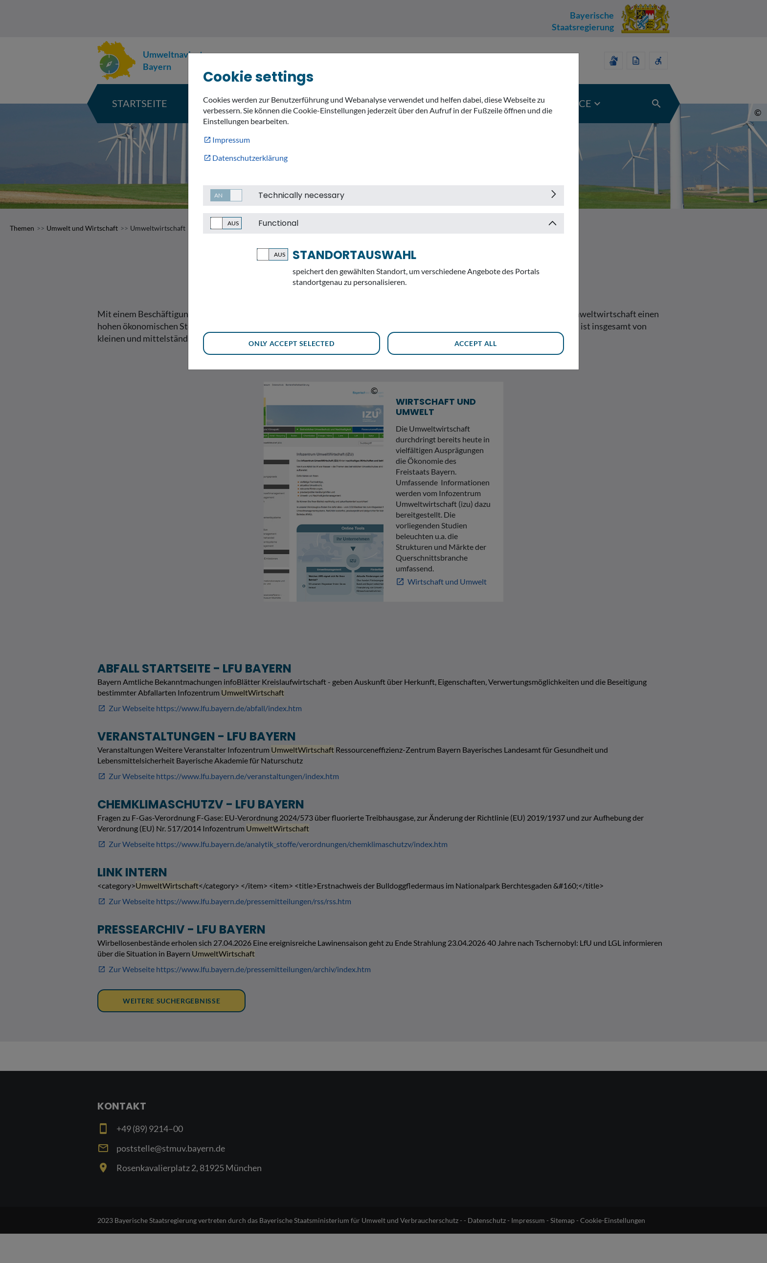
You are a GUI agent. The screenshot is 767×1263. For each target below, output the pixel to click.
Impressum (231, 139)
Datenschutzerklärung (250, 157)
